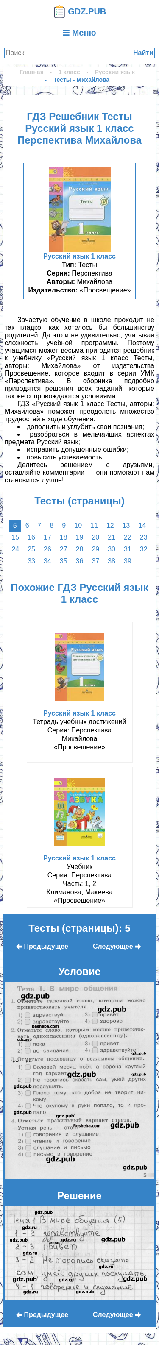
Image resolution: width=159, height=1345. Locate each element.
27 (63, 549)
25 (31, 549)
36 (80, 561)
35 (63, 561)
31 (127, 549)
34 (47, 561)
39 (127, 561)
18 (63, 537)
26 (47, 549)
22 (127, 537)
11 (94, 525)
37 (95, 561)
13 (126, 525)
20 (95, 537)
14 (142, 525)
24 (15, 549)
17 (47, 537)
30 (111, 549)
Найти (143, 52)
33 (31, 561)
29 (95, 549)
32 (144, 549)
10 (78, 525)
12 (110, 525)
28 (80, 549)
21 (111, 537)
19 (80, 537)
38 (111, 561)
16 (31, 537)
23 (144, 537)
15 (15, 537)
